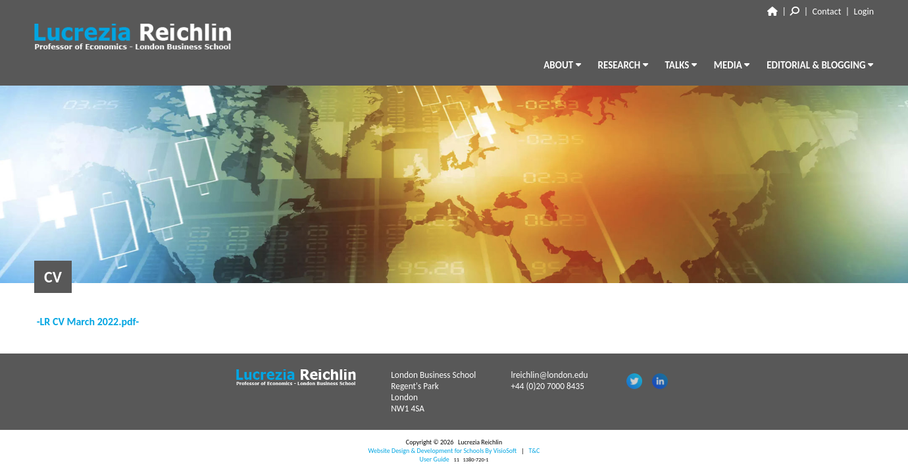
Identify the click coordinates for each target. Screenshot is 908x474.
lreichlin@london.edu (549, 375)
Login (864, 11)
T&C (534, 450)
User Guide (434, 459)
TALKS (681, 65)
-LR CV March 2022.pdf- (88, 321)
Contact (827, 11)
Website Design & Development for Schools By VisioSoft (442, 450)
